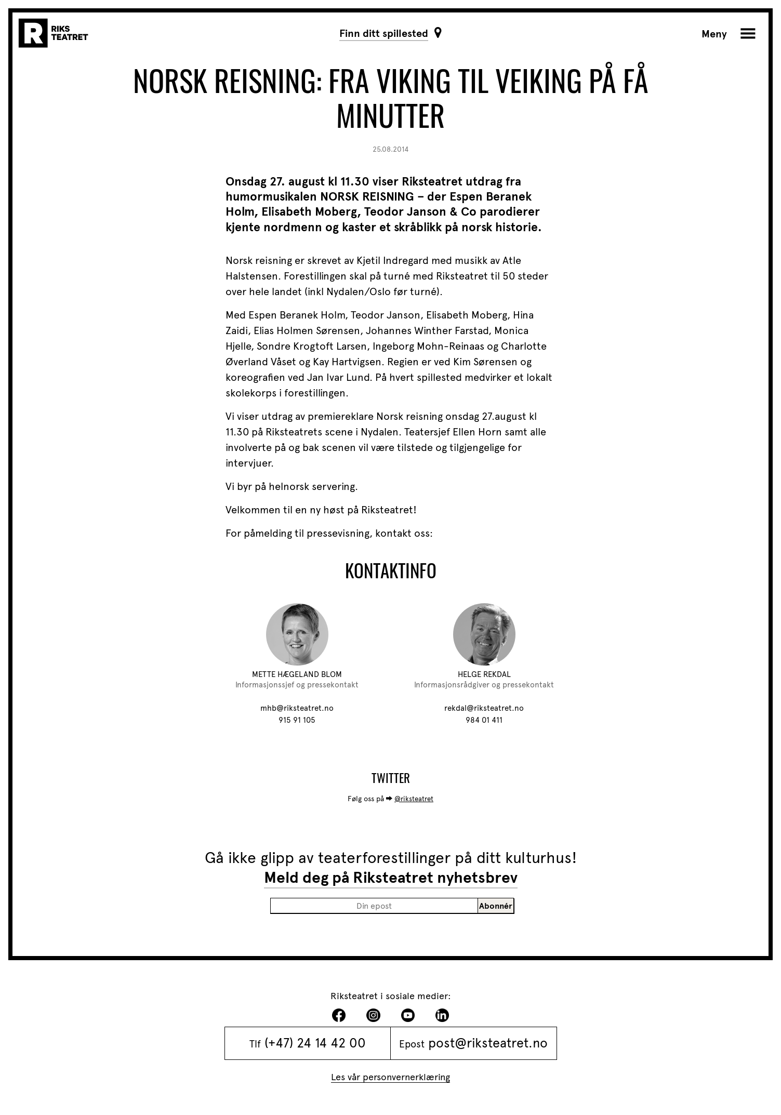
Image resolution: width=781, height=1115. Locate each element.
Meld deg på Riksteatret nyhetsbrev (391, 877)
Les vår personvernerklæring (390, 1076)
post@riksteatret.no (488, 1043)
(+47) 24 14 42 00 (315, 1043)
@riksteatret (413, 799)
